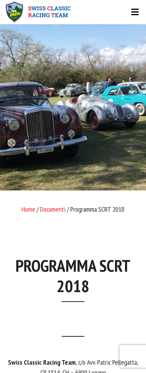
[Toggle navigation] (73, 12)
